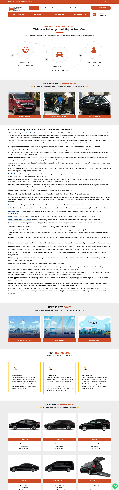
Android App (19, 14)
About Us (43, 8)
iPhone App (39, 14)
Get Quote (59, 14)
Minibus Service (14, 174)
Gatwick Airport (14, 208)
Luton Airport (13, 217)
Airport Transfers (31, 133)
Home (33, 8)
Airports (63, 8)
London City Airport (15, 220)
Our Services (53, 8)
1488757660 (106, 2)
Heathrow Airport (14, 205)
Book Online (101, 8)
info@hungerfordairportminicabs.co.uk (20, 2)
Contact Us (73, 8)
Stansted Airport (14, 211)
